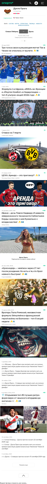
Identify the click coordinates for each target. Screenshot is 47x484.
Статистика (24, 23)
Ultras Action (5, 225)
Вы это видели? (6, 53)
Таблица (32, 23)
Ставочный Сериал (7, 135)
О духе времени (6, 277)
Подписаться (8, 18)
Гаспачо (4, 404)
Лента (6, 23)
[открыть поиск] (30, 3)
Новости (39, 23)
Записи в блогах (23, 25)
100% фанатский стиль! (9, 98)
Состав (11, 23)
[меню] (42, 3)
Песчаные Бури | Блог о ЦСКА (10, 178)
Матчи (17, 23)
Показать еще (23, 465)
